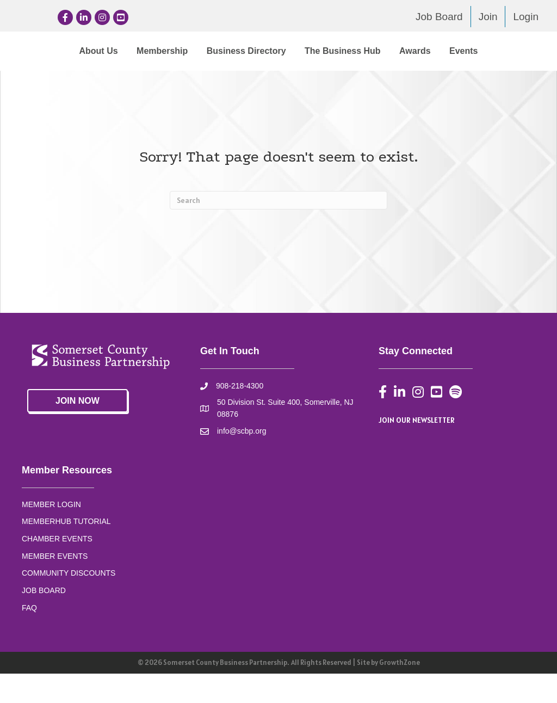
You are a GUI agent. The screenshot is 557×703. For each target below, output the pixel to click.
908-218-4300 (239, 415)
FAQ (29, 636)
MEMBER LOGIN (51, 533)
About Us (57, 50)
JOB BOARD (44, 619)
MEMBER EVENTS (55, 585)
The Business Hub (481, 50)
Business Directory (205, 50)
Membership (120, 50)
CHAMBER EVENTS (57, 567)
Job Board (439, 16)
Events (303, 79)
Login (526, 16)
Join (488, 16)
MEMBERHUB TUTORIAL (66, 550)
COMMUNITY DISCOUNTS (68, 602)
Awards (255, 79)
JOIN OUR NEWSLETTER (417, 449)
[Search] (278, 229)
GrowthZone (399, 691)
